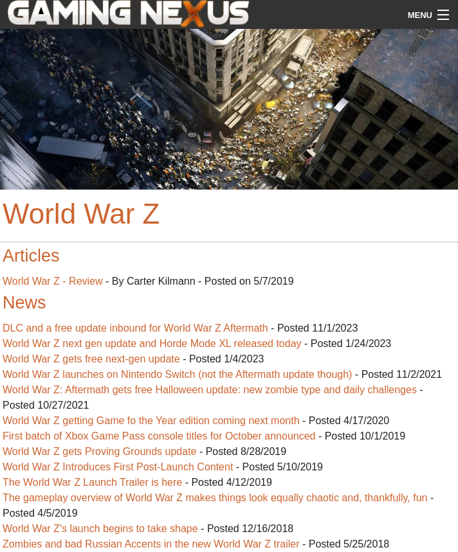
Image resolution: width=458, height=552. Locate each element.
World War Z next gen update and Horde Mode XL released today (152, 343)
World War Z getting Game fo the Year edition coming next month (151, 420)
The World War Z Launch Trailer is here (92, 482)
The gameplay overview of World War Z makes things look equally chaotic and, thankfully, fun (215, 497)
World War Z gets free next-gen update (91, 358)
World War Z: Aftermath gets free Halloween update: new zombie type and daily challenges (210, 389)
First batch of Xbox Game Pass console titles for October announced (159, 436)
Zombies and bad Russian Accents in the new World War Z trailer (151, 544)
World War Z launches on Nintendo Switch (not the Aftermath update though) (177, 374)
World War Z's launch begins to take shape (100, 528)
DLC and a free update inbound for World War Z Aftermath (135, 328)
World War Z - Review (53, 281)
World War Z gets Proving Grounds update (99, 451)
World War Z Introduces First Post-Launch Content (118, 466)
